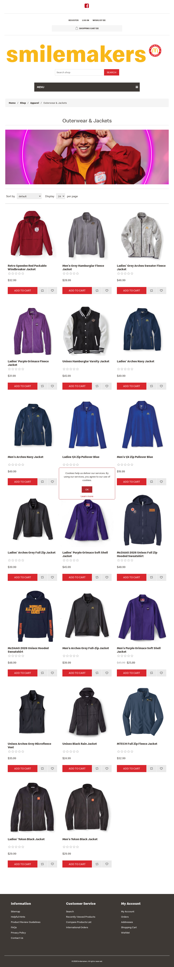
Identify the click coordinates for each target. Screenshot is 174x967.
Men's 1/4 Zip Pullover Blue (135, 457)
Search (70, 911)
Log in (85, 20)
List (166, 196)
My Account (127, 911)
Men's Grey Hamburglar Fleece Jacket (83, 267)
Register (74, 20)
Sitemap (15, 911)
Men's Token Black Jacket (80, 839)
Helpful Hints (18, 916)
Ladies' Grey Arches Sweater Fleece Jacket (141, 267)
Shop (23, 102)
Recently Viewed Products (80, 916)
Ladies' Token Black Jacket (26, 839)
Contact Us (17, 937)
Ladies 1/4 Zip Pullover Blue (80, 457)
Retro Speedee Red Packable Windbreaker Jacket (27, 267)
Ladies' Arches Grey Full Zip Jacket (32, 552)
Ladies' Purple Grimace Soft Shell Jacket (85, 554)
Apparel (34, 102)
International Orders (77, 927)
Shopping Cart (129, 927)
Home (12, 102)
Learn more (87, 496)
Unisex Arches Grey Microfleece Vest (29, 745)
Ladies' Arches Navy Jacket (135, 361)
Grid (159, 196)
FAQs (14, 927)
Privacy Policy (18, 932)
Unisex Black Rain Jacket (79, 743)
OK (87, 489)
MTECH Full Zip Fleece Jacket (137, 743)
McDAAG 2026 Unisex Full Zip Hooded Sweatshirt (137, 554)
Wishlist (125, 932)
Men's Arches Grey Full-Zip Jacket (85, 648)
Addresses (127, 922)
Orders (125, 916)
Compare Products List (78, 922)
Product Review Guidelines (25, 922)
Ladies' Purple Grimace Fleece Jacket (28, 363)
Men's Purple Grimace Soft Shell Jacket (139, 650)
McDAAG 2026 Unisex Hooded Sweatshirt (28, 650)
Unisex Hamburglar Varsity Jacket (85, 361)
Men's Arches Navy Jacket (25, 457)
